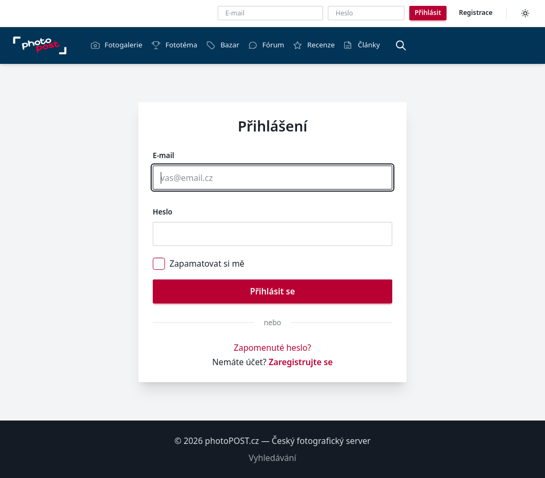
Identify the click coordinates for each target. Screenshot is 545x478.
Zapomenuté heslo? (272, 347)
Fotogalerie (116, 45)
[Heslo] (366, 13)
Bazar (222, 45)
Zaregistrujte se (301, 362)
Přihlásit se (272, 291)
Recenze (314, 45)
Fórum (266, 45)
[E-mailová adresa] (270, 13)
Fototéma (174, 45)
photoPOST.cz (232, 441)
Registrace (475, 12)
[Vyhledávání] (400, 45)
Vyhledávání (272, 458)
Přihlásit (428, 12)
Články (361, 45)
